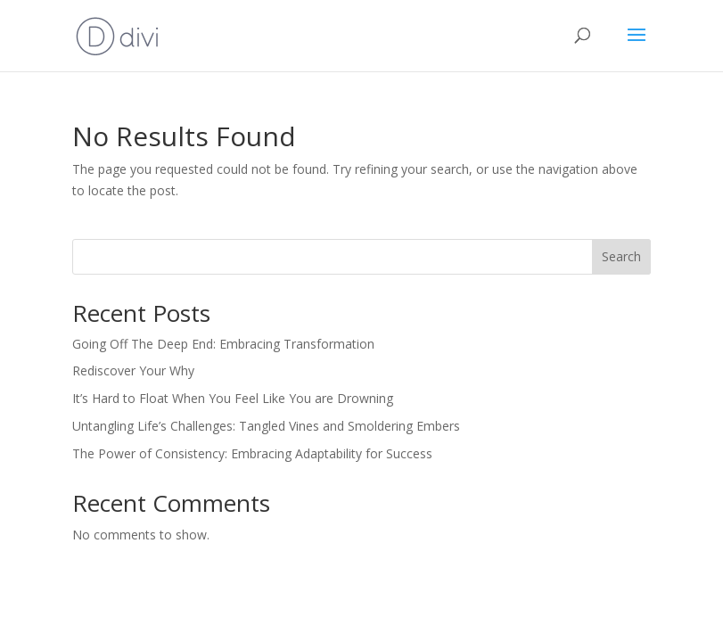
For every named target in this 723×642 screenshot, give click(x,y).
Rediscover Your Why (133, 370)
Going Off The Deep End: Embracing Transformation (223, 343)
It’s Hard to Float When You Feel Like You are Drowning (232, 398)
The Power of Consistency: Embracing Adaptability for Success (252, 453)
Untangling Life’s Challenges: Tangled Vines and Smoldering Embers (266, 425)
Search (621, 256)
